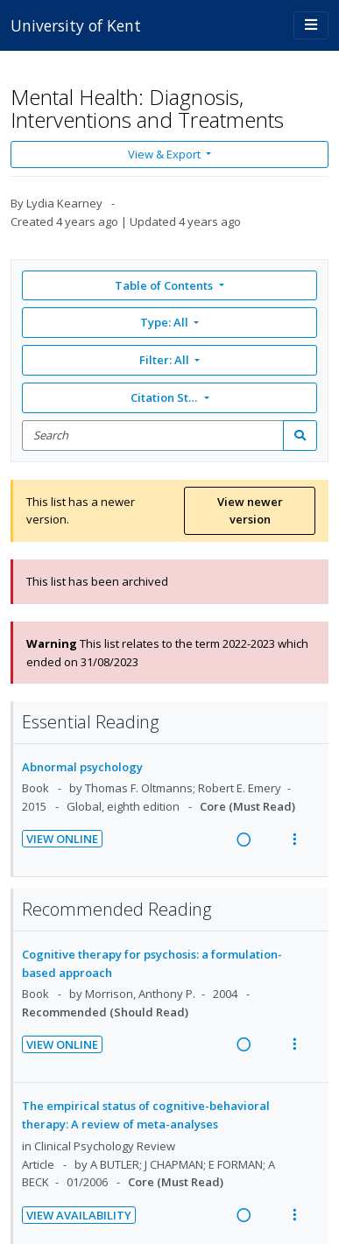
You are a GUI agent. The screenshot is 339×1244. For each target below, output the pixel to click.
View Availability (78, 1215)
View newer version (250, 511)
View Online (62, 839)
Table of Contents (165, 285)
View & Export (165, 154)
